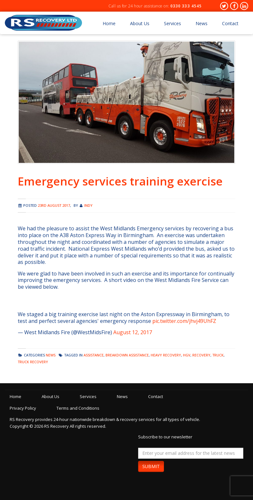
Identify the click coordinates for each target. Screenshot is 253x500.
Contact (230, 23)
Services (172, 23)
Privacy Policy (23, 408)
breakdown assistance (127, 355)
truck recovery (33, 361)
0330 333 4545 (186, 6)
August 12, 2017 (132, 332)
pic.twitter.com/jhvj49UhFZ (184, 321)
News (201, 23)
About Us (139, 23)
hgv (186, 355)
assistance (94, 355)
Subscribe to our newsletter (165, 437)
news (51, 355)
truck (218, 355)
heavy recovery (166, 355)
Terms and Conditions (77, 408)
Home (109, 23)
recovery (201, 355)
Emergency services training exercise (120, 181)
